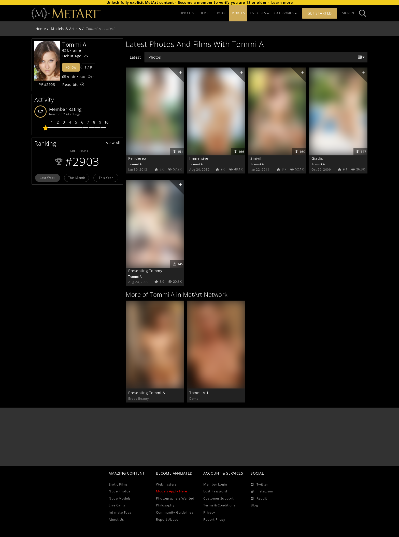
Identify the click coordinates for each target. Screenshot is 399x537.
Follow (71, 67)
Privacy (209, 512)
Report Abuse (167, 519)
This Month (76, 178)
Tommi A (135, 164)
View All (113, 142)
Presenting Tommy (145, 270)
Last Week (47, 178)
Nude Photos (119, 491)
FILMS (204, 13)
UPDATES (187, 13)
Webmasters (166, 484)
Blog (254, 505)
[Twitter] (259, 484)
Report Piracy (214, 519)
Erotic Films (118, 484)
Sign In (348, 13)
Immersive (198, 158)
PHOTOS (219, 13)
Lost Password (215, 491)
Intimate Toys (120, 512)
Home (40, 28)
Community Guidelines (174, 512)
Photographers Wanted (175, 498)
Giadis (317, 158)
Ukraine (71, 50)
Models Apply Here (171, 491)
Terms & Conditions (219, 505)
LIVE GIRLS (259, 13)
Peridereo (137, 158)
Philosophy (165, 505)
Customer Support (218, 498)
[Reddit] (259, 498)
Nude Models (120, 498)
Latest (135, 57)
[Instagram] (262, 491)
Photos (155, 57)
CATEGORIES (285, 13)
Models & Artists (66, 28)
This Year (106, 178)
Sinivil (256, 158)
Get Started (319, 13)
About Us (116, 519)
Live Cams (117, 505)
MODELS (238, 13)
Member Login (215, 484)
